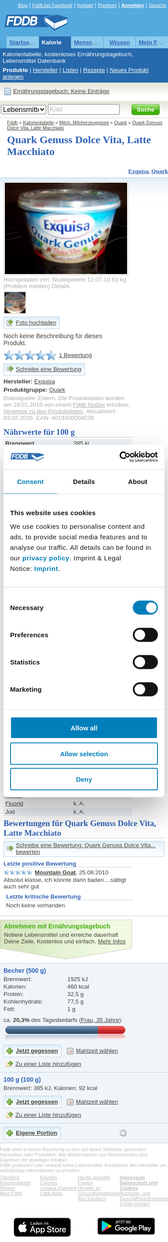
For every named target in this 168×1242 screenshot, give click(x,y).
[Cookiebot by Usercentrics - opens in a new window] (120, 457)
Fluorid (14, 803)
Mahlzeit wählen (97, 1050)
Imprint (46, 568)
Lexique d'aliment (58, 1188)
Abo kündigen (92, 1198)
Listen (71, 70)
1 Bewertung (75, 355)
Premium (107, 5)
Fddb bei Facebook (52, 5)
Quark (120, 122)
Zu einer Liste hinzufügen (48, 1064)
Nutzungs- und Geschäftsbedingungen (144, 1196)
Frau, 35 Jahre (100, 1020)
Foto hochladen (36, 322)
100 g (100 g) (22, 1079)
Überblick (9, 1177)
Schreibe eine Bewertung (48, 369)
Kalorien (48, 1177)
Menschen (88, 42)
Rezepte (94, 70)
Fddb (12, 122)
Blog (22, 5)
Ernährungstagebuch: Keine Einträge (61, 91)
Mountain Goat (55, 872)
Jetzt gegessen (37, 1050)
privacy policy (45, 558)
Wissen (120, 42)
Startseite (22, 42)
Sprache (157, 5)
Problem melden (26, 286)
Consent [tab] (30, 481)
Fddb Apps (51, 1193)
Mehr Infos (111, 941)
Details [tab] (84, 481)
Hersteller (45, 70)
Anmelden (132, 5)
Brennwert (19, 443)
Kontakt (85, 5)
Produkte (15, 70)
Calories (48, 1182)
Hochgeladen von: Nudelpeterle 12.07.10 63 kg (65, 279)
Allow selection (84, 753)
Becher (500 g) (25, 970)
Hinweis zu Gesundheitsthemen (99, 1190)
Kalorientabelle (63, 42)
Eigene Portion (36, 1133)
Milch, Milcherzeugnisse (84, 122)
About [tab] (137, 481)
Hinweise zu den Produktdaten (43, 411)
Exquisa (138, 171)
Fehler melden (135, 1203)
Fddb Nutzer (89, 404)
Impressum (132, 1177)
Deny (84, 779)
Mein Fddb (11, 1193)
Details (61, 286)
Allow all (84, 728)
